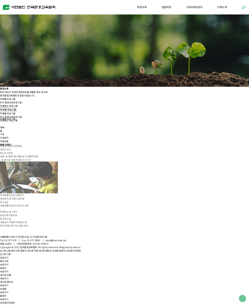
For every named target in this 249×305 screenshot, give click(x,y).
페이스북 (15, 250)
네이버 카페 (32, 250)
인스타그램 (5, 250)
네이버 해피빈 (45, 250)
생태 (2, 127)
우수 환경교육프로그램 (11, 102)
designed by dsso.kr (69, 247)
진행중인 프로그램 (8, 106)
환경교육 (142, 7)
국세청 (55, 250)
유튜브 (23, 250)
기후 (2, 134)
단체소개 (222, 7)
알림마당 (166, 7)
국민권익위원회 (73, 250)
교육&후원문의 (194, 7)
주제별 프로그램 (7, 99)
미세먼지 (4, 138)
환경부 (62, 250)
